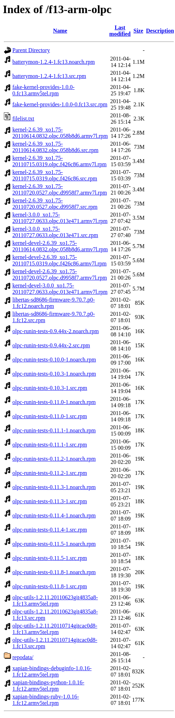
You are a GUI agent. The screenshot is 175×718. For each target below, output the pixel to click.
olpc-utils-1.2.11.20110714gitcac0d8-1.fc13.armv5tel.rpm (54, 629)
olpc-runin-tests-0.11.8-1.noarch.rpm (54, 572)
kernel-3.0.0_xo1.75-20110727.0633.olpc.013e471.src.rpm (55, 232)
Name (60, 31)
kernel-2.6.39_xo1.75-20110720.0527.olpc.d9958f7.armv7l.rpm (59, 189)
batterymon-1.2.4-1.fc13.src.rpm (49, 76)
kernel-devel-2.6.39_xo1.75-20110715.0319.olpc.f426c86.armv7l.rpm (59, 260)
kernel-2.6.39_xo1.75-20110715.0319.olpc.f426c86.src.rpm (54, 175)
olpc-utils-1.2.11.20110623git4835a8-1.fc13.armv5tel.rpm (55, 600)
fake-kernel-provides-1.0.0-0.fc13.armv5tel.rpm (43, 90)
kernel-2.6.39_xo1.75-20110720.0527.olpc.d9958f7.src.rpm (55, 203)
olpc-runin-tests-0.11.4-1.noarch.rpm (54, 515)
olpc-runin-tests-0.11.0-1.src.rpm (49, 416)
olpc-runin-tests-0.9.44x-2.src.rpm (51, 345)
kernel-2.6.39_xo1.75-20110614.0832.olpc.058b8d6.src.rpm (55, 147)
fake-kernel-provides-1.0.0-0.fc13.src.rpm (59, 104)
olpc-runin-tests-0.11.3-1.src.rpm (49, 501)
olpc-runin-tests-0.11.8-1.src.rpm (49, 586)
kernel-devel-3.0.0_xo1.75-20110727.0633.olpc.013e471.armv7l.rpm (59, 288)
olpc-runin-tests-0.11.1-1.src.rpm (49, 445)
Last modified (119, 30)
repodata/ (23, 657)
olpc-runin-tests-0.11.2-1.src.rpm (49, 473)
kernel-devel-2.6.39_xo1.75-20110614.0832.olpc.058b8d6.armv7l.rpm (60, 246)
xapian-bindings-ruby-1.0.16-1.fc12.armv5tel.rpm (45, 700)
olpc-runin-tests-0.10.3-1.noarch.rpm (54, 374)
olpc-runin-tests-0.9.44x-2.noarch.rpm (55, 331)
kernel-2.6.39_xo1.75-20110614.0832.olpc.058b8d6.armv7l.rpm (60, 133)
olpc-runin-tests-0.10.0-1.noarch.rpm (54, 360)
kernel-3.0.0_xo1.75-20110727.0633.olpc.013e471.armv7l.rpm (59, 218)
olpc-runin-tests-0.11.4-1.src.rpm (49, 530)
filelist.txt (23, 119)
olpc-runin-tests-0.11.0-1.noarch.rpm (54, 402)
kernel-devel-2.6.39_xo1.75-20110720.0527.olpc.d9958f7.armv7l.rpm (59, 274)
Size (139, 31)
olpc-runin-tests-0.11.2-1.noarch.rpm (54, 459)
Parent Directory (31, 50)
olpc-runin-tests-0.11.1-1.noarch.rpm (54, 430)
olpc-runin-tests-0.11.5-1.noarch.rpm (54, 544)
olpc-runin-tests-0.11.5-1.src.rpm (49, 558)
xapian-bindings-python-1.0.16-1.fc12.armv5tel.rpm (48, 685)
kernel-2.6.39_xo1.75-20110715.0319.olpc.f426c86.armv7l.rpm (59, 161)
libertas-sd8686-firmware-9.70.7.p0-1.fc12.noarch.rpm (53, 303)
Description (160, 31)
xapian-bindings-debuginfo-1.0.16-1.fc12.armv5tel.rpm (52, 671)
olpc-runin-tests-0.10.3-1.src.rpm (49, 388)
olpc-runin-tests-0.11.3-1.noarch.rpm (54, 487)
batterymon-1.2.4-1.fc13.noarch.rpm (53, 62)
